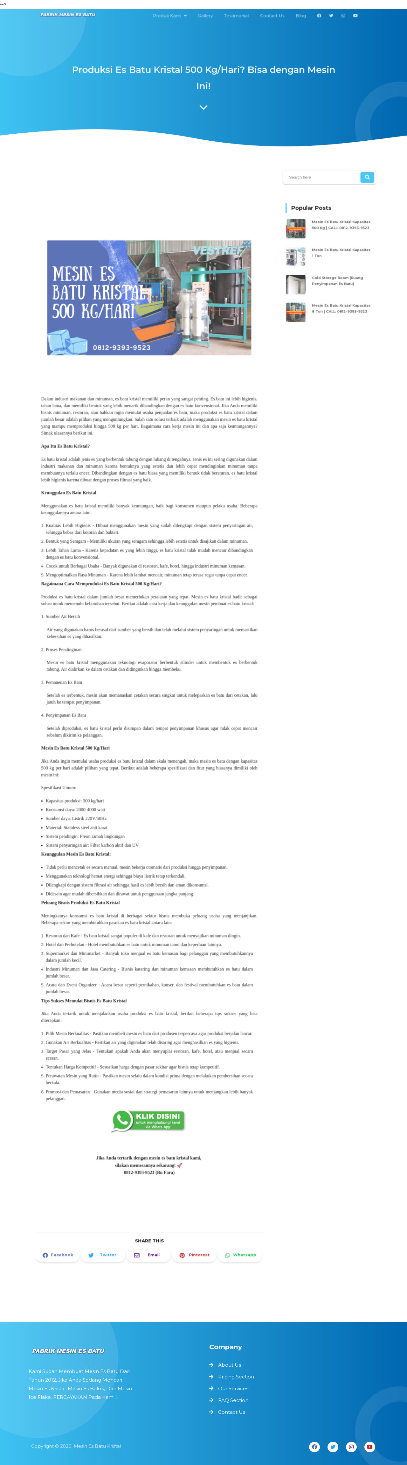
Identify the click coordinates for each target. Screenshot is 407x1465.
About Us (229, 1365)
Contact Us (231, 1412)
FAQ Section (233, 1400)
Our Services (233, 1388)
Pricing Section (236, 1377)
